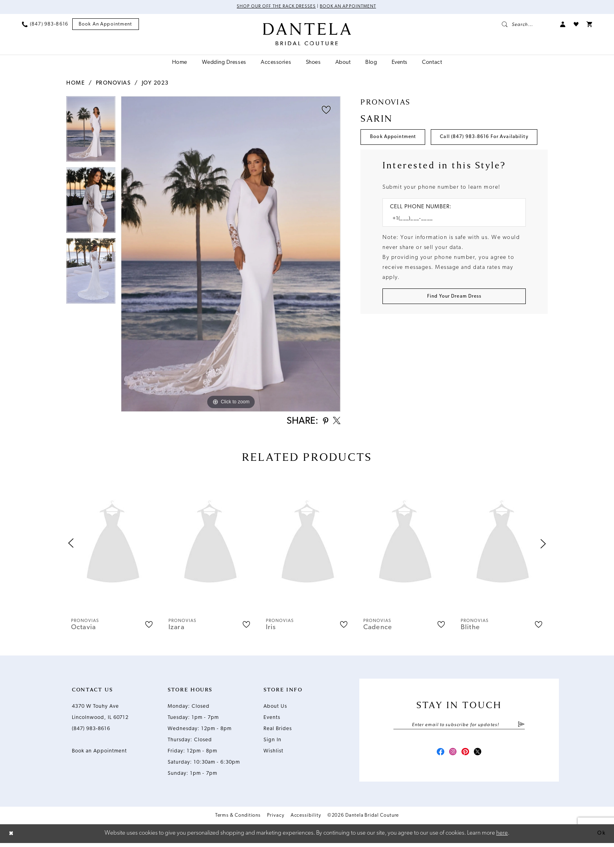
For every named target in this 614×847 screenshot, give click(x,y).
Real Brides (277, 730)
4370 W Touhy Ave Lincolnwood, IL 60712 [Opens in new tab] (100, 714)
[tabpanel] (90, 132)
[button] (563, 25)
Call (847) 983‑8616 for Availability (420, 161)
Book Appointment (396, 138)
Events (271, 719)
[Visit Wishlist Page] (576, 25)
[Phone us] (45, 25)
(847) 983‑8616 (91, 730)
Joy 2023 (155, 84)
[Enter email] (459, 727)
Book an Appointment (350, 7)
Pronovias (113, 84)
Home (75, 84)
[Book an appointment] (105, 25)
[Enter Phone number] (450, 245)
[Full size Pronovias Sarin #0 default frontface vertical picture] (230, 254)
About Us (275, 708)
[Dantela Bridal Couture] (307, 35)
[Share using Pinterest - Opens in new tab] (322, 422)
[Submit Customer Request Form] (454, 323)
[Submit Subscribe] (521, 727)
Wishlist (273, 753)
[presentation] (113, 545)
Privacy (275, 820)
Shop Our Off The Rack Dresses (274, 7)
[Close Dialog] (12, 838)
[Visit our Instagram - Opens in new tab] (452, 756)
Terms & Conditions (238, 820)
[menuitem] (45, 25)
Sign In (272, 741)
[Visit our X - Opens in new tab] (480, 756)
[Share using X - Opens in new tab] (336, 422)
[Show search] (527, 25)
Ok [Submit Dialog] (600, 837)
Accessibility (306, 820)
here (502, 837)
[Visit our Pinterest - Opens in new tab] (466, 756)
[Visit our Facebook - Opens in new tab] (437, 756)
